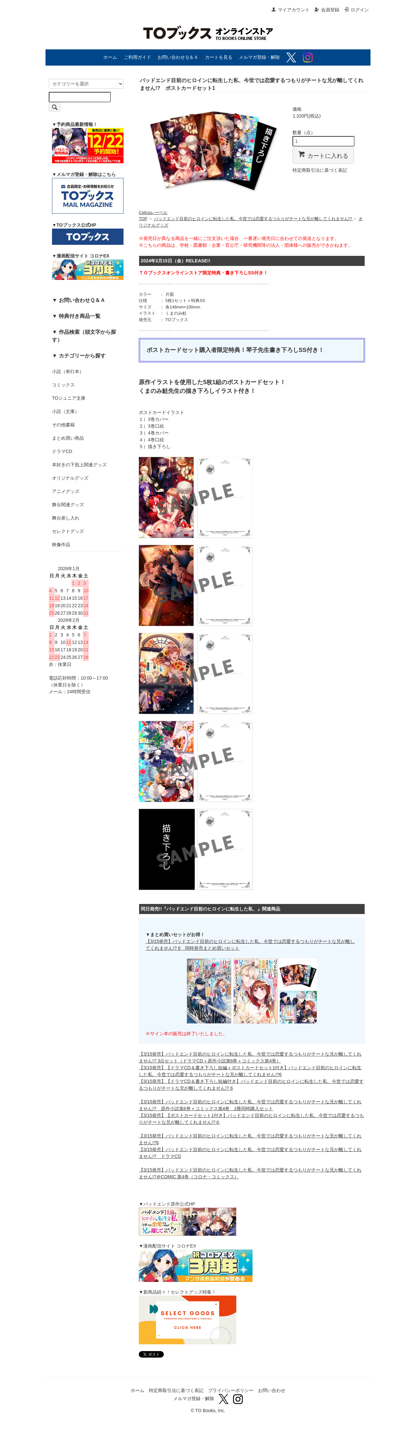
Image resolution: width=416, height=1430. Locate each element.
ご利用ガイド (137, 57)
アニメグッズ (65, 491)
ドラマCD (62, 451)
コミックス (63, 384)
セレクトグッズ (68, 531)
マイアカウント (290, 9)
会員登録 (326, 9)
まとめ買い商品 (68, 438)
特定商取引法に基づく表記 (319, 170)
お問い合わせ (271, 1390)
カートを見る (218, 57)
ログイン (356, 9)
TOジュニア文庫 (68, 398)
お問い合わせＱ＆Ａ (178, 57)
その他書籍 (63, 424)
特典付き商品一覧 (79, 316)
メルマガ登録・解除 (259, 57)
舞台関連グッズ (68, 504)
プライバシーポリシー (231, 1390)
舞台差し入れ (65, 518)
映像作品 (61, 544)
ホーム (110, 57)
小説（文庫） (65, 411)
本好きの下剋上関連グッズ (79, 464)
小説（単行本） (68, 371)
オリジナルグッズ (70, 478)
